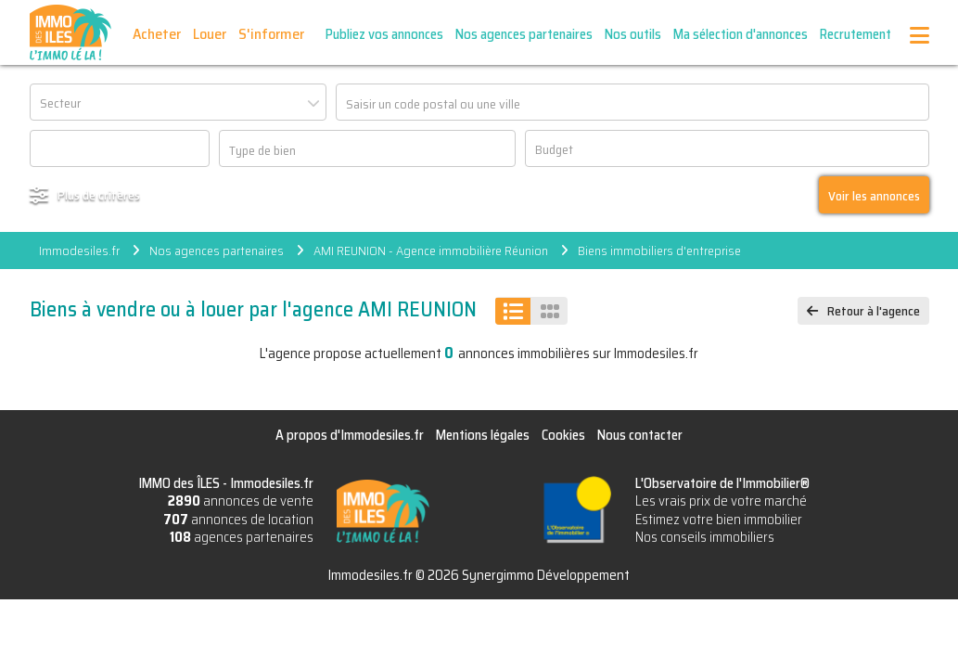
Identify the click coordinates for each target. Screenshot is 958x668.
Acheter (157, 33)
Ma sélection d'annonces (740, 34)
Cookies (563, 435)
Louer (209, 33)
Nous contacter (640, 435)
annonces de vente (240, 501)
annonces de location (238, 519)
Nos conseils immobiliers (704, 537)
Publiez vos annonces (384, 34)
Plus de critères (98, 195)
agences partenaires (241, 537)
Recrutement (855, 34)
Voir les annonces (874, 196)
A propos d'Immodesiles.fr (349, 435)
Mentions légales (483, 435)
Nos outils (633, 34)
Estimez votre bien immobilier (718, 519)
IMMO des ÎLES (70, 32)
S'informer (271, 33)
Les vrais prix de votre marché (721, 501)
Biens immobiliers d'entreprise (659, 250)
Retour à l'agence (873, 311)
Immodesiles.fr (79, 250)
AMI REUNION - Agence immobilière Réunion (430, 250)
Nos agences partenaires (524, 34)
